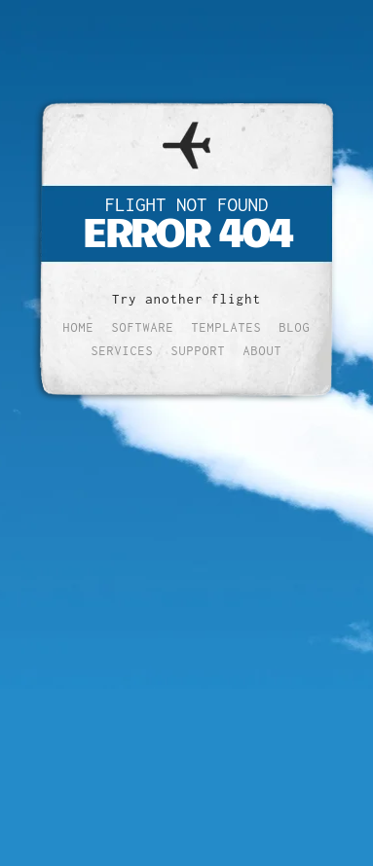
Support (198, 350)
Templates (227, 327)
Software (143, 327)
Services (123, 350)
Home (78, 327)
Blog (295, 327)
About (262, 350)
